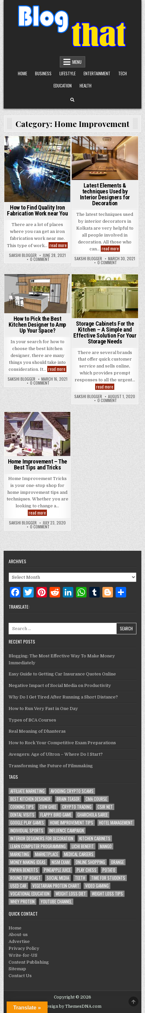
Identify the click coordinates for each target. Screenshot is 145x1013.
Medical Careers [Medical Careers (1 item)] (78, 854)
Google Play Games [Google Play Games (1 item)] (27, 823)
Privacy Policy (24, 948)
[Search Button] (72, 100)
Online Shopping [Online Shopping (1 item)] (90, 862)
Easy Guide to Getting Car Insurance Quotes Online (62, 673)
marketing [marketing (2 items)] (19, 854)
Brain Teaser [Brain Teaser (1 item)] (68, 799)
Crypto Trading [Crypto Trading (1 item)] (76, 807)
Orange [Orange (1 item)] (117, 862)
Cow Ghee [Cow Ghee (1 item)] (48, 807)
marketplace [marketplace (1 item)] (46, 854)
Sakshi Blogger (23, 255)
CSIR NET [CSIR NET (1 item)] (105, 807)
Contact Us (20, 975)
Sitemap (17, 968)
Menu (77, 62)
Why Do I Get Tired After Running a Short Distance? (63, 697)
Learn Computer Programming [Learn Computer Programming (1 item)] (38, 846)
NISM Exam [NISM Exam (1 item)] (61, 862)
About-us (18, 934)
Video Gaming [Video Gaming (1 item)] (97, 886)
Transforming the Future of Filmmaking (51, 765)
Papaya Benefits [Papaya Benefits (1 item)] (24, 870)
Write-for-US (23, 955)
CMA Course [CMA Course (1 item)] (96, 799)
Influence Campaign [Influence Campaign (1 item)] (66, 830)
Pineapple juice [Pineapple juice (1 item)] (57, 870)
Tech (122, 73)
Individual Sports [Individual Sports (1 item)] (26, 830)
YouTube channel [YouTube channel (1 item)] (56, 902)
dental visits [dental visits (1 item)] (22, 815)
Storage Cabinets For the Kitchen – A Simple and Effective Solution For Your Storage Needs (104, 332)
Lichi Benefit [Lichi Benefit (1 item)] (83, 846)
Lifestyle (67, 73)
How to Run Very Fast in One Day (43, 708)
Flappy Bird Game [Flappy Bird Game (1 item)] (55, 815)
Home (22, 73)
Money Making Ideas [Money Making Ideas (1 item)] (28, 862)
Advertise (19, 941)
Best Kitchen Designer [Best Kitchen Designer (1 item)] (30, 799)
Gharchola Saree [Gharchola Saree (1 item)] (92, 815)
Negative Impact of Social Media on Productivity (60, 685)
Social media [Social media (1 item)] (58, 878)
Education (63, 85)
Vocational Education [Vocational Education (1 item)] (30, 894)
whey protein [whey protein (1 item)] (22, 902)
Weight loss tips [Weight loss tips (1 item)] (107, 894)
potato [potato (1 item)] (108, 870)
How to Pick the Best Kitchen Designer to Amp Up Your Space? (37, 324)
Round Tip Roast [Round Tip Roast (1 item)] (25, 878)
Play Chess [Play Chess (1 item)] (86, 870)
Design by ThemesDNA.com (72, 1006)
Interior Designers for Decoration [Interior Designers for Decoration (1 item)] (41, 838)
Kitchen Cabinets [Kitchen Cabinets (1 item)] (94, 838)
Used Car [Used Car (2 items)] (18, 886)
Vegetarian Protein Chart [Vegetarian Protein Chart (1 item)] (55, 886)
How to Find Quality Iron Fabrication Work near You (37, 210)
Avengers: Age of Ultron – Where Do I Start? (56, 754)
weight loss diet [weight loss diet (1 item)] (70, 894)
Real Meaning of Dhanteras (37, 731)
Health (85, 85)
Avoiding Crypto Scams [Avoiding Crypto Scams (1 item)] (72, 791)
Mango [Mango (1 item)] (106, 846)
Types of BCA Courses (32, 720)
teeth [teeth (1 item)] (80, 878)
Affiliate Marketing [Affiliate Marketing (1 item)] (27, 791)
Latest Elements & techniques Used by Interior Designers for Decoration (105, 194)
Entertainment (97, 73)
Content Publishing (29, 962)
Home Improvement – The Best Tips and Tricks (37, 464)
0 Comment (40, 259)
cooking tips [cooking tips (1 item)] (22, 807)
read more (59, 245)
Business (43, 73)
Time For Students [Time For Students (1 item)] (108, 878)
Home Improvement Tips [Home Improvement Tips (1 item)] (71, 823)
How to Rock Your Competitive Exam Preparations (62, 742)
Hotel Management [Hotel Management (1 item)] (116, 823)
